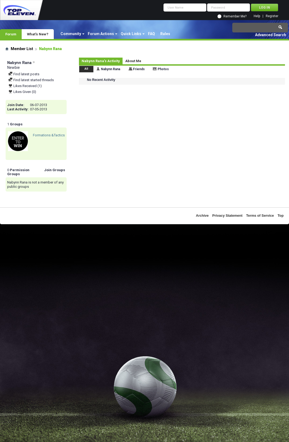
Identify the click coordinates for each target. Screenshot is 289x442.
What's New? (37, 34)
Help (257, 16)
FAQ (151, 34)
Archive (202, 215)
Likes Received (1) (25, 86)
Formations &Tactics (49, 135)
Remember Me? (234, 16)
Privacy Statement (227, 215)
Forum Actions (101, 34)
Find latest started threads (31, 80)
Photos (163, 69)
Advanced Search (270, 35)
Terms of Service (260, 215)
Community (70, 34)
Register (272, 16)
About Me (133, 61)
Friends (139, 69)
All (86, 68)
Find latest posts (23, 74)
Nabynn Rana (110, 69)
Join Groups (54, 170)
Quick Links (131, 34)
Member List (22, 49)
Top (280, 215)
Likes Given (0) (22, 92)
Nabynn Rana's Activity (101, 61)
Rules (165, 34)
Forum (10, 34)
